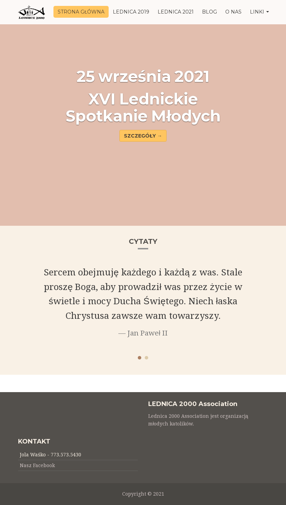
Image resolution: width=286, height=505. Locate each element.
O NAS (233, 12)
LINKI (259, 12)
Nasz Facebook (37, 465)
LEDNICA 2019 (131, 12)
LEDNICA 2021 (176, 12)
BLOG (209, 12)
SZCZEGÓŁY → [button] (143, 136)
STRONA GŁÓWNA (81, 12)
